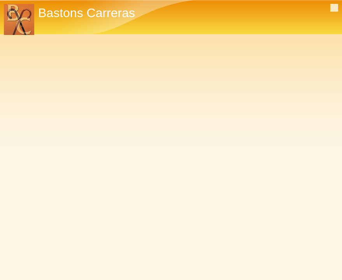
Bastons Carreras (86, 13)
